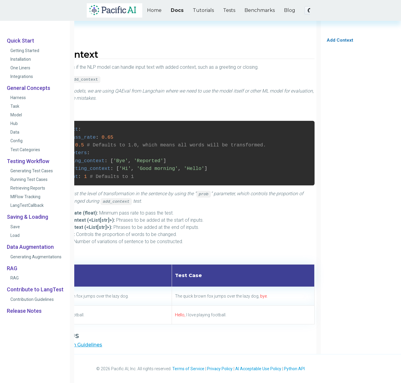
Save (15, 226)
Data (14, 132)
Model (16, 114)
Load (15, 235)
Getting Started (24, 50)
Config (16, 140)
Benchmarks (259, 10)
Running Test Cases (29, 179)
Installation (20, 59)
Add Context (340, 40)
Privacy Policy (220, 368)
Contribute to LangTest (35, 290)
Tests (229, 10)
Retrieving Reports (27, 188)
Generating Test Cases (31, 170)
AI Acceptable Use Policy (258, 368)
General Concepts (28, 88)
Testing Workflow (28, 161)
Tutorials (203, 10)
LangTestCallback (27, 205)
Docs (177, 10)
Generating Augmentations (35, 256)
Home (154, 10)
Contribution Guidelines (32, 299)
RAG (12, 268)
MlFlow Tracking (25, 196)
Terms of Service (188, 368)
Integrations (21, 76)
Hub (14, 123)
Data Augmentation (30, 247)
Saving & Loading (27, 217)
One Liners (20, 67)
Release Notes (24, 311)
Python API (294, 368)
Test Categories (25, 149)
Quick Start (20, 41)
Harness (18, 97)
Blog (289, 10)
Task (14, 106)
